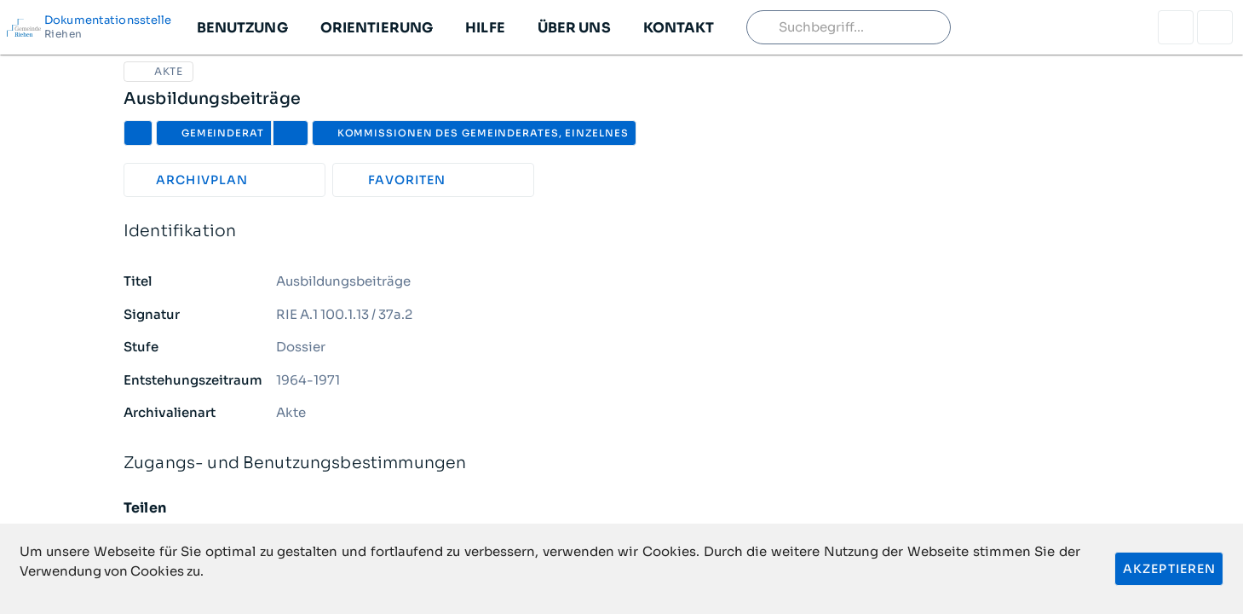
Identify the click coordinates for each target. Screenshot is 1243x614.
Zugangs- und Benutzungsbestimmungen (621, 463)
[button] (241, 27)
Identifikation (621, 231)
